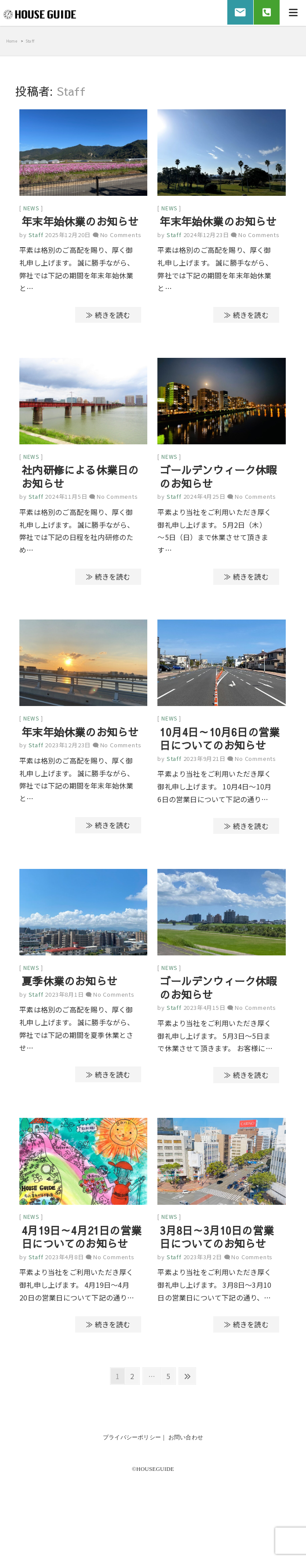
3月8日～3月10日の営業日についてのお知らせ (217, 1243)
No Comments (121, 236)
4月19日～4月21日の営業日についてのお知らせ (82, 1243)
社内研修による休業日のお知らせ (80, 479)
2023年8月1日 (64, 999)
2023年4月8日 (64, 1263)
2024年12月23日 (206, 236)
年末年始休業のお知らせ (80, 222)
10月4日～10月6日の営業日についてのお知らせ (220, 742)
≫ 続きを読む (108, 315)
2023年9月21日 (204, 762)
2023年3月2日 (202, 1263)
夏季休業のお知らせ (69, 986)
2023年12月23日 (68, 749)
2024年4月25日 (204, 499)
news (31, 209)
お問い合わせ (185, 1443)
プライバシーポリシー (132, 1443)
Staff (35, 236)
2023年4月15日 (204, 1013)
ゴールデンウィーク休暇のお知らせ (218, 479)
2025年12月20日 (68, 236)
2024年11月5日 (66, 499)
